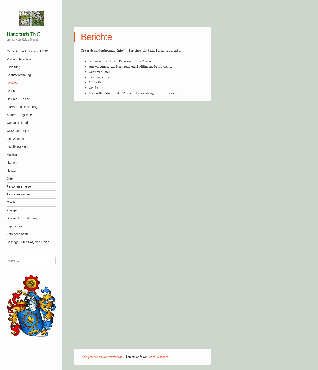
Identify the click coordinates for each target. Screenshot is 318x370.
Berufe (11, 91)
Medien (12, 154)
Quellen (12, 202)
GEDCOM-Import (18, 131)
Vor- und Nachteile (19, 59)
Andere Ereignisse (19, 115)
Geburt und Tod (17, 123)
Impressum (14, 226)
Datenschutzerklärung (22, 218)
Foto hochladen (17, 234)
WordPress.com (158, 357)
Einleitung (13, 67)
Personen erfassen (20, 186)
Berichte (12, 83)
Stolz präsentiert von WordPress (101, 357)
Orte (10, 178)
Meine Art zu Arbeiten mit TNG (27, 51)
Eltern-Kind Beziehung (22, 107)
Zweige (12, 210)
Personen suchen (19, 194)
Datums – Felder (18, 99)
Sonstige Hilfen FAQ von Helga (28, 242)
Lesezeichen (15, 138)
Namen (12, 162)
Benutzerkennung (19, 75)
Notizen (12, 170)
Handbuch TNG (23, 34)
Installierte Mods (18, 146)
